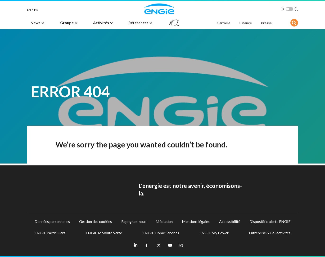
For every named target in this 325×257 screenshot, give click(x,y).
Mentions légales (196, 221)
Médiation (164, 221)
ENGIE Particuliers (50, 232)
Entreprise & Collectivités (269, 232)
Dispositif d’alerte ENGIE (269, 221)
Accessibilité (229, 221)
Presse (266, 23)
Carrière (223, 23)
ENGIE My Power (214, 232)
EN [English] (29, 9)
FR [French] (36, 9)
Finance (245, 23)
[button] (37, 23)
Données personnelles (52, 221)
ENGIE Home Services (161, 232)
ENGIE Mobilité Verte (104, 232)
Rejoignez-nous (133, 221)
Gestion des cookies (95, 221)
